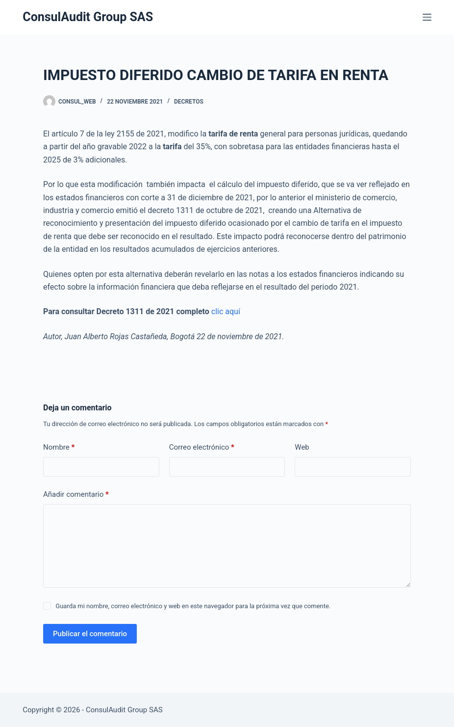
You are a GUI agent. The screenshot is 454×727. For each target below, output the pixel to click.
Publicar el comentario (90, 633)
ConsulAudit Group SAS (88, 17)
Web (302, 447)
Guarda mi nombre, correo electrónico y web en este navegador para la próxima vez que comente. (192, 606)
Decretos (188, 101)
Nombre (59, 447)
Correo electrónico (201, 447)
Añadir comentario (76, 494)
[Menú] (427, 17)
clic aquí (226, 311)
